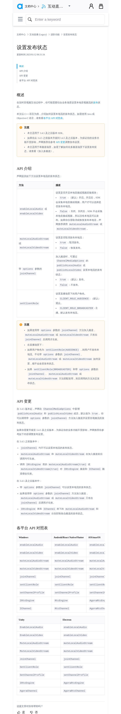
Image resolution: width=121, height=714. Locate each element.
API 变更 (60, 142)
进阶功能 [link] (55, 34)
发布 (95, 102)
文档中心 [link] (21, 34)
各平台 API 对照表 (53, 118)
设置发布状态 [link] (70, 34)
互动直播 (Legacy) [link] (38, 34)
